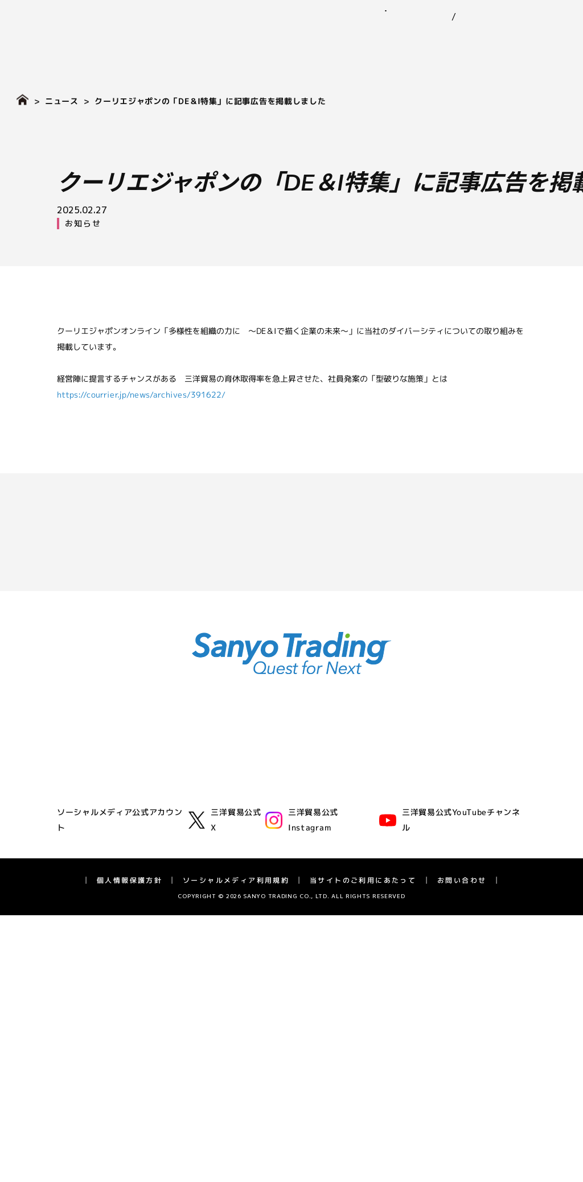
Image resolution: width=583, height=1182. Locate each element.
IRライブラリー (83, 961)
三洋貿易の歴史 (84, 851)
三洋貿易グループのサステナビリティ (408, 779)
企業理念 (72, 775)
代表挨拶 (72, 760)
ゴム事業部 (202, 760)
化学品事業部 (206, 775)
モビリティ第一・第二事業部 (234, 791)
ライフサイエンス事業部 (226, 836)
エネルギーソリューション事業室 (242, 821)
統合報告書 (76, 1022)
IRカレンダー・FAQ (92, 1053)
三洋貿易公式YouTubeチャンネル (449, 1132)
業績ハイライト (84, 976)
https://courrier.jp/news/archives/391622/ (141, 394)
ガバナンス (360, 825)
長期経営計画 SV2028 (96, 1037)
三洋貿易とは (80, 791)
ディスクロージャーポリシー (107, 1068)
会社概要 (72, 806)
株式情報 (72, 991)
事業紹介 (227, 40)
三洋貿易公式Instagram (301, 1132)
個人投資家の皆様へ (92, 1007)
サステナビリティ (364, 40)
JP (431, 17)
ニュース (285, 40)
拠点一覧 (72, 836)
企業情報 (169, 40)
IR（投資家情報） (465, 40)
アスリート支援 (84, 882)
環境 (348, 795)
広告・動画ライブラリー (99, 867)
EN (452, 17)
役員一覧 (72, 821)
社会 (348, 810)
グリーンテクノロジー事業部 (234, 806)
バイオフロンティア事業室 (230, 851)
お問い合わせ (531, 10)
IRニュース (75, 945)
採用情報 (545, 40)
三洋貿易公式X (224, 1132)
